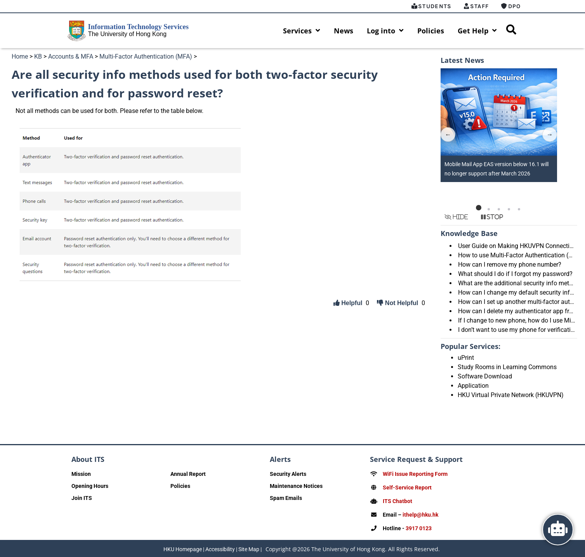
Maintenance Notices (296, 486)
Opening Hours (89, 486)
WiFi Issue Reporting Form (415, 474)
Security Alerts (288, 474)
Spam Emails (286, 498)
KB (38, 56)
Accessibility (220, 547)
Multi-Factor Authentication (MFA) (145, 56)
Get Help (477, 31)
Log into (385, 31)
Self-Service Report (407, 487)
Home (20, 56)
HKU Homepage (182, 547)
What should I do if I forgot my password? (515, 274)
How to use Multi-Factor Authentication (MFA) (520, 255)
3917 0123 (419, 527)
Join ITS (81, 498)
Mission (81, 474)
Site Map (248, 547)
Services (301, 31)
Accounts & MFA (70, 56)
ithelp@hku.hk (420, 513)
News (343, 30)
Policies (430, 30)
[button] (478, 207)
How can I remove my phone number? (509, 264)
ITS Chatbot (397, 500)
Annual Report (188, 474)
